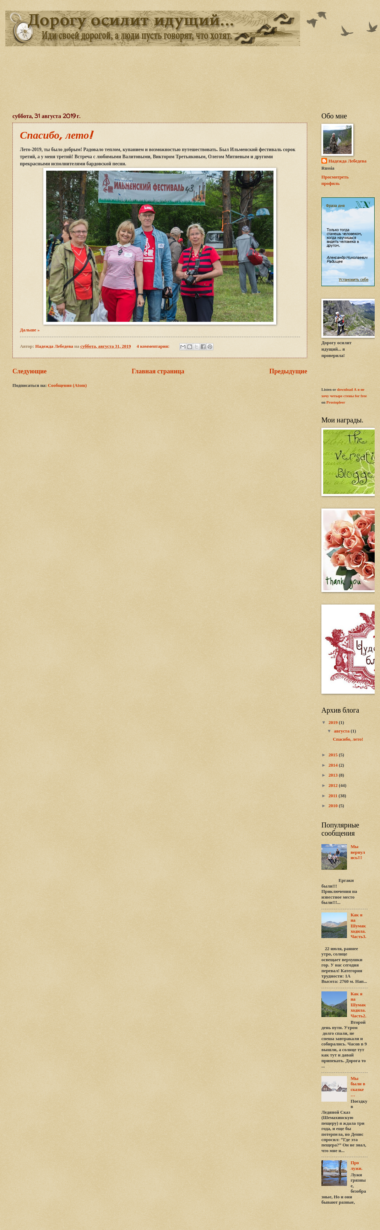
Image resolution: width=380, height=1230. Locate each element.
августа (342, 731)
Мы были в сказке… (358, 1086)
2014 (334, 765)
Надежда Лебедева (348, 161)
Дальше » (30, 330)
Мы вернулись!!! (358, 852)
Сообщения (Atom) (67, 385)
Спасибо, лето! (56, 134)
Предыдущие (288, 371)
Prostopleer (335, 402)
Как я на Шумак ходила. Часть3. (358, 925)
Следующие (29, 371)
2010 (334, 805)
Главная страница (158, 371)
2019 (334, 722)
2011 (333, 795)
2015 (334, 754)
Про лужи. (356, 1165)
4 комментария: (154, 346)
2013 (334, 775)
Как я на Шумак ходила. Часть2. (358, 1004)
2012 (334, 785)
